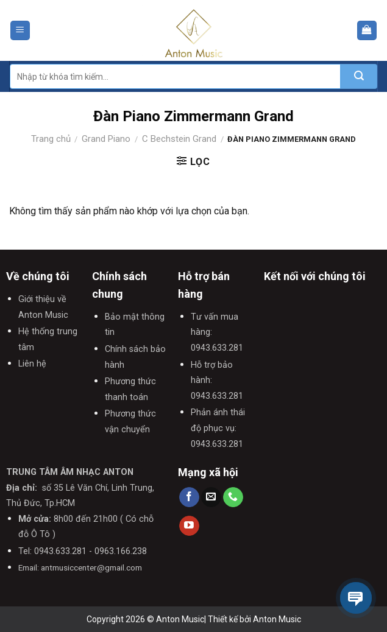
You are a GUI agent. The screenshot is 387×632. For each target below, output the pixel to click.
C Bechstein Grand (179, 138)
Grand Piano (106, 138)
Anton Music (277, 619)
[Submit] (359, 76)
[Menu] (20, 31)
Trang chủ (51, 138)
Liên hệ (32, 364)
